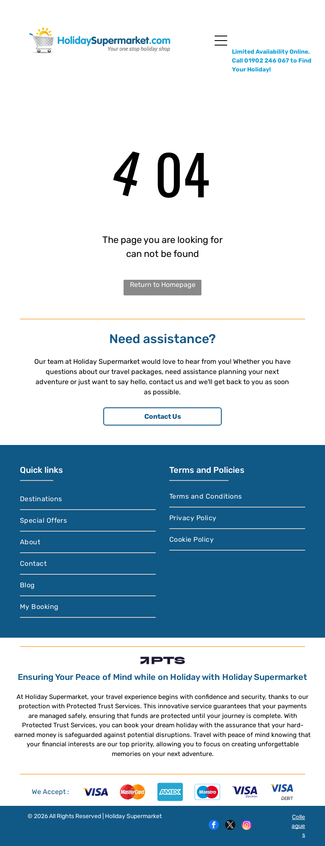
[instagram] (247, 826)
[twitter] (230, 826)
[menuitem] (88, 499)
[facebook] (214, 826)
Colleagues (298, 825)
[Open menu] (221, 40)
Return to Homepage (163, 285)
